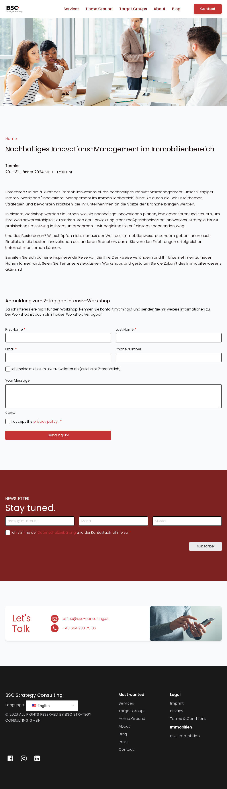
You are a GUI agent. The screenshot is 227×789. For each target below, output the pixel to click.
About (159, 9)
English (41, 705)
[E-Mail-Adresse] (39, 520)
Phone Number (128, 349)
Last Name (126, 329)
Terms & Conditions (188, 718)
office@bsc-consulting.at (86, 618)
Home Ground (99, 9)
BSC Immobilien (185, 735)
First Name (15, 329)
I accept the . (37, 421)
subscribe (205, 546)
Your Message (17, 380)
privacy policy (45, 421)
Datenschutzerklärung (57, 532)
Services (71, 9)
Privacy (176, 710)
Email (11, 349)
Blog (176, 9)
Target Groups (133, 9)
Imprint (177, 703)
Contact (207, 8)
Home (11, 138)
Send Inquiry (58, 435)
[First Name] (113, 520)
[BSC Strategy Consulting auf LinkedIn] (37, 758)
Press (123, 741)
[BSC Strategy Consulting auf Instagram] (24, 758)
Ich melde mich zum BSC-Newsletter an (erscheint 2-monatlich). (66, 369)
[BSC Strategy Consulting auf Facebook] (10, 758)
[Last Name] (187, 520)
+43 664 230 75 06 (79, 628)
